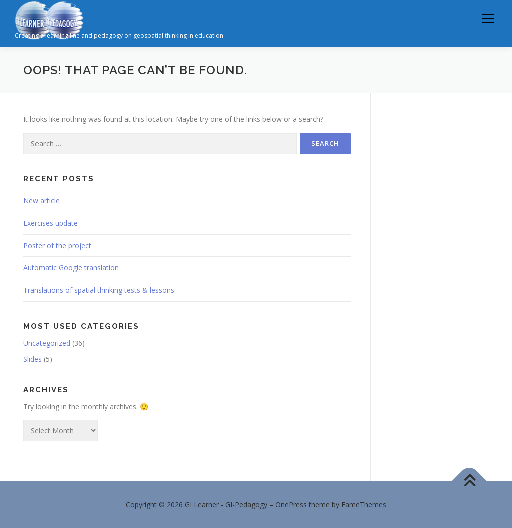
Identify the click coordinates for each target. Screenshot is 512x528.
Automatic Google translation (71, 267)
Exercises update (51, 223)
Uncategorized (47, 343)
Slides (33, 359)
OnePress (291, 504)
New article (42, 200)
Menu (488, 18)
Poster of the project (58, 245)
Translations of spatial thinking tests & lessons (99, 290)
